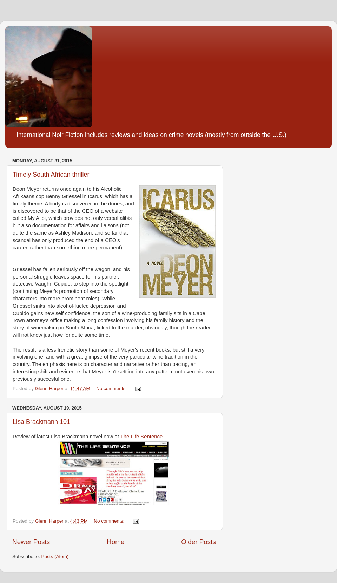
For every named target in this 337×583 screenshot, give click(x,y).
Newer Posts (31, 541)
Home (115, 541)
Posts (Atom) (55, 556)
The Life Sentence (141, 436)
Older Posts (198, 541)
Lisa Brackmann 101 (41, 421)
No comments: (112, 388)
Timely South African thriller (51, 174)
